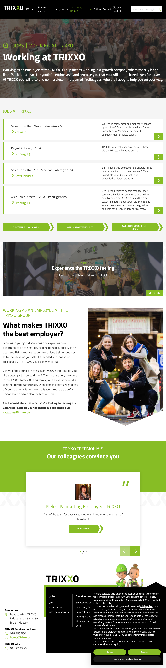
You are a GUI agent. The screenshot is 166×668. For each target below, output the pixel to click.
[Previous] (125, 551)
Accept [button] (144, 652)
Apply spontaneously (80, 227)
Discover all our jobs (26, 227)
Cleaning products (117, 9)
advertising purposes (103, 619)
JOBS (18, 45)
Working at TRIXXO (81, 9)
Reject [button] (110, 652)
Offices (97, 9)
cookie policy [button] (106, 603)
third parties (146, 606)
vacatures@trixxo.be (16, 412)
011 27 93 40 (16, 648)
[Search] (159, 9)
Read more (83, 528)
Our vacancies (56, 607)
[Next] (135, 551)
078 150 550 (15, 633)
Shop (78, 625)
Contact (107, 9)
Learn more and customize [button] (127, 659)
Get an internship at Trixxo (134, 227)
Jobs (63, 9)
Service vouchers (48, 9)
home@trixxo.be (17, 637)
